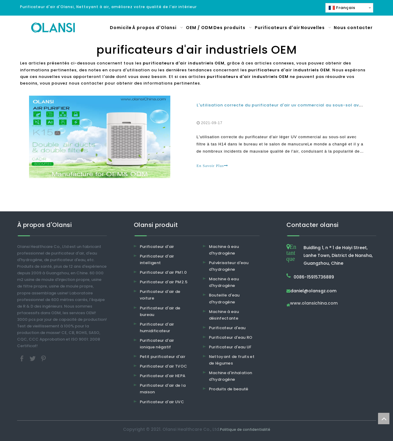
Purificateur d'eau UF (230, 347)
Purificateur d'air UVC (162, 402)
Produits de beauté (228, 389)
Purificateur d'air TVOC (163, 366)
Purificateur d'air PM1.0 (163, 272)
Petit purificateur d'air (162, 356)
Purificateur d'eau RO (231, 337)
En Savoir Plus (212, 165)
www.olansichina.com (314, 303)
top (383, 418)
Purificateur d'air (157, 246)
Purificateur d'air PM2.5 (163, 282)
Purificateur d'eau (227, 328)
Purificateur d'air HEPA (163, 376)
